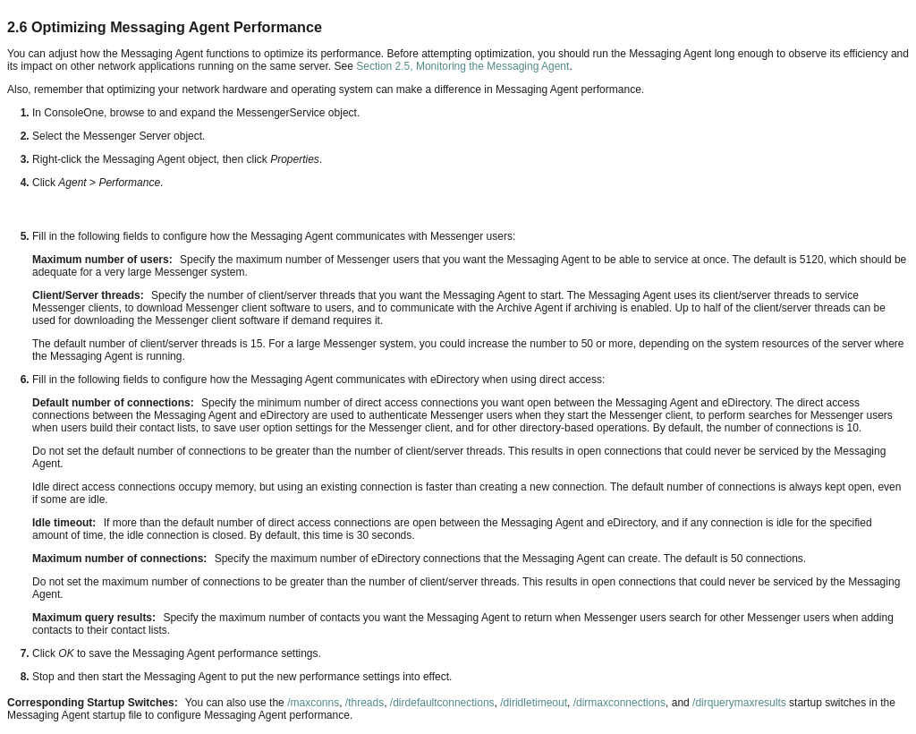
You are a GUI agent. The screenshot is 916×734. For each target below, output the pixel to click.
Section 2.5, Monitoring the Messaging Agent (462, 66)
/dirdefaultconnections (442, 702)
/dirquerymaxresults (739, 702)
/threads (364, 702)
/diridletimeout (533, 702)
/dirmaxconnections (619, 702)
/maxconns (313, 702)
